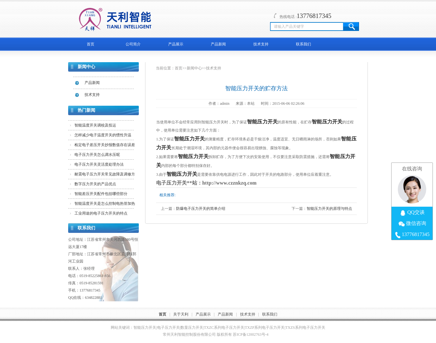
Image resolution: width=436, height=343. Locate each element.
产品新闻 (218, 44)
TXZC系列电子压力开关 (224, 327)
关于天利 (180, 314)
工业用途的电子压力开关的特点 (100, 213)
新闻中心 (194, 68)
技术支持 (260, 44)
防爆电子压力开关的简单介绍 (200, 208)
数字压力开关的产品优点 (95, 184)
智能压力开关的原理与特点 (329, 208)
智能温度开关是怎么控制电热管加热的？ (104, 204)
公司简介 (133, 44)
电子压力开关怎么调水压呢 (97, 154)
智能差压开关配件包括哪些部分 (100, 194)
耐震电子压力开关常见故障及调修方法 (104, 175)
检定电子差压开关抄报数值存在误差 (104, 145)
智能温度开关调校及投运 (95, 125)
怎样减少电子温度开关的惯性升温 (102, 135)
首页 (90, 44)
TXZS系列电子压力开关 (305, 327)
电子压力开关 (168, 327)
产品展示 (175, 44)
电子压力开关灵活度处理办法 (99, 164)
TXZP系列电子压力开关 (265, 327)
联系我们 (303, 44)
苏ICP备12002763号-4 (250, 334)
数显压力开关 (191, 327)
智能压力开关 (144, 327)
